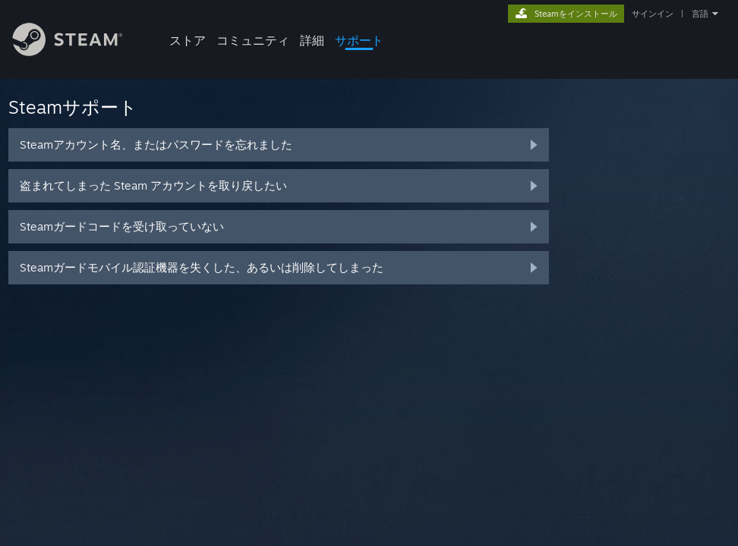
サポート (359, 40)
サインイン (652, 13)
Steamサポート (72, 107)
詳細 (312, 40)
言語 (700, 13)
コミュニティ (252, 40)
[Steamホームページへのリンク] (79, 52)
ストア (187, 40)
